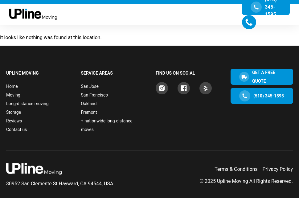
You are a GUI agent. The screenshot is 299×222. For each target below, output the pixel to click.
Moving (13, 94)
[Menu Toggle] (149, 14)
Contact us (16, 129)
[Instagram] (162, 88)
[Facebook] (184, 88)
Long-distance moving (27, 103)
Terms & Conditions (236, 169)
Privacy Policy (278, 169)
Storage (13, 112)
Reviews (14, 120)
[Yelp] (205, 88)
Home (12, 86)
